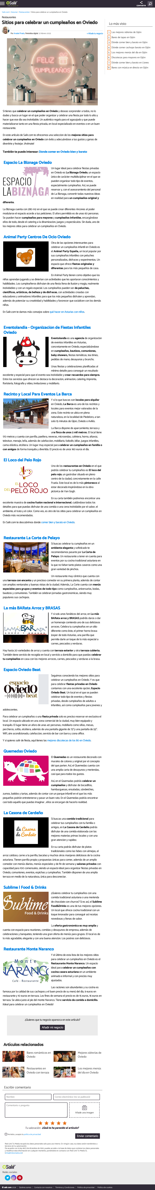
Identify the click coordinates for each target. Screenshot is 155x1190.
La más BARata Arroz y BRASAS (31, 608)
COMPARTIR (141, 4)
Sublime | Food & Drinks (24, 887)
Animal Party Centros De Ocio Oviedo (36, 237)
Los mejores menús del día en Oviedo (89, 1071)
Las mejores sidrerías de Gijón (126, 32)
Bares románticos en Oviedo (39, 1055)
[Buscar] (151, 3)
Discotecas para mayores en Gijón (128, 57)
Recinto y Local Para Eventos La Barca (37, 394)
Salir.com (5, 12)
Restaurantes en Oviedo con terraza (38, 1071)
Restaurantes (24, 12)
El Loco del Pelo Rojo (22, 460)
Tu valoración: (33, 1128)
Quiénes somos (25, 1187)
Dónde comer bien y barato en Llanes (130, 63)
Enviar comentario (87, 1136)
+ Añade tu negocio (95, 33)
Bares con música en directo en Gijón (130, 68)
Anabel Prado (19, 33)
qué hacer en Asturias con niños (67, 312)
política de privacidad (32, 1134)
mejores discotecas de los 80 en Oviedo (69, 740)
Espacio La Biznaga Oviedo (27, 162)
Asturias (13, 6)
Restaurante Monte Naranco (28, 949)
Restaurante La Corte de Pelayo (31, 538)
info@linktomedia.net (13, 1153)
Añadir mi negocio (52, 1027)
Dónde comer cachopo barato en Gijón (131, 48)
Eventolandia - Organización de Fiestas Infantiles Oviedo (47, 330)
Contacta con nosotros (43, 1187)
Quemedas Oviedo (20, 751)
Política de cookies (104, 1187)
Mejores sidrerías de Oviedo (89, 1055)
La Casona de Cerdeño (23, 813)
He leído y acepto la (24, 1134)
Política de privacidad (85, 1187)
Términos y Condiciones (64, 1187)
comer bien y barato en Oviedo (57, 522)
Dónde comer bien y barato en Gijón (129, 42)
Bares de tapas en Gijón (123, 37)
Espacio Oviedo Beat (21, 670)
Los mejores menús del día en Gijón (129, 52)
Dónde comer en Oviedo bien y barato (63, 152)
